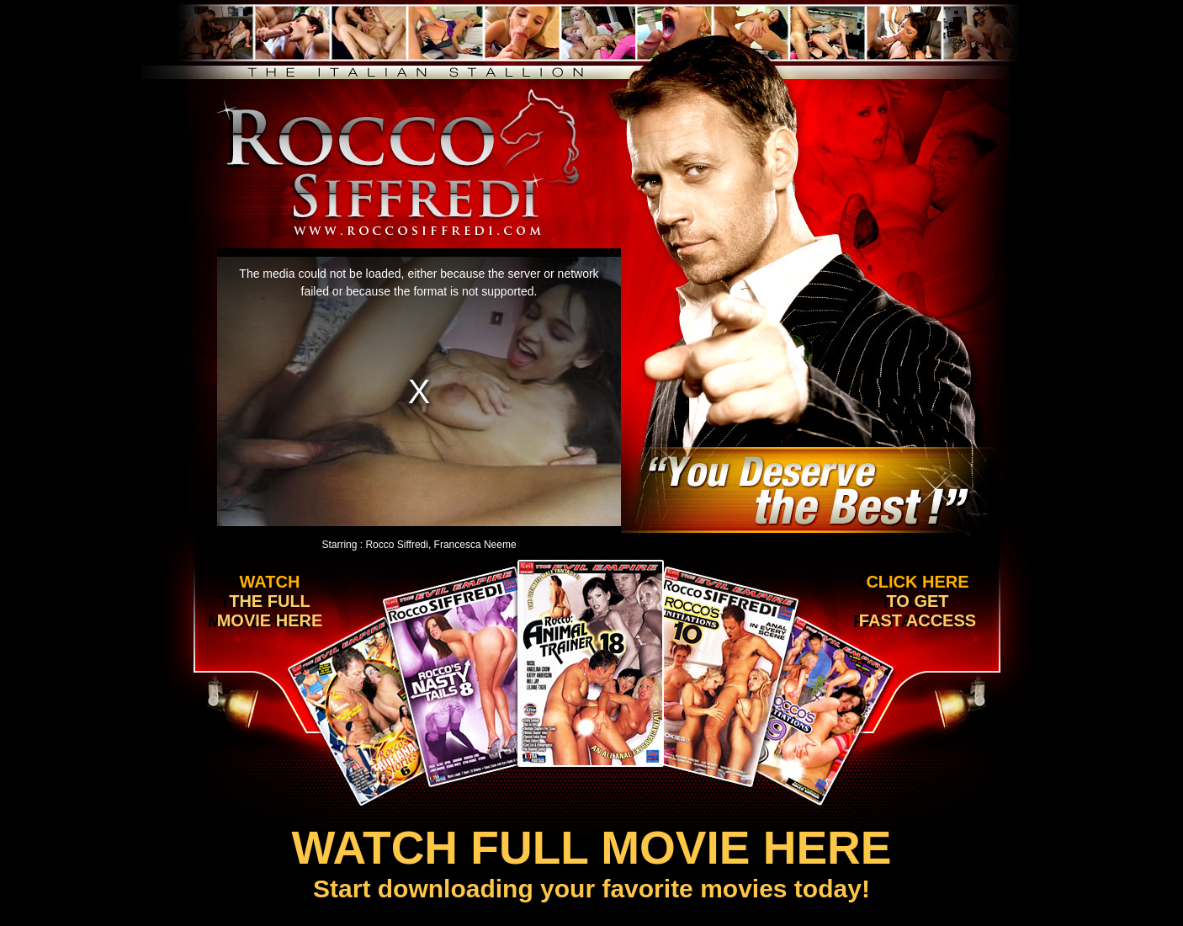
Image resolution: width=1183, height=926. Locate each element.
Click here (914, 601)
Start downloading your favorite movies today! (591, 861)
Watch (265, 601)
